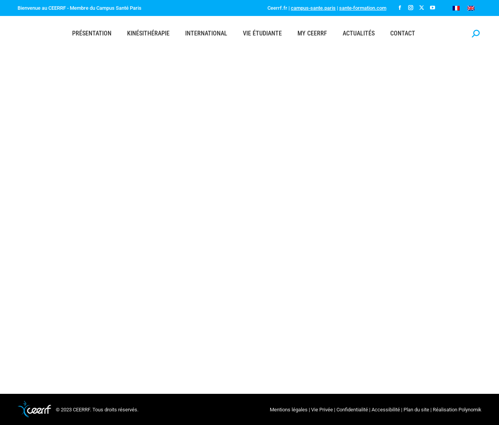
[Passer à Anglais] (471, 8)
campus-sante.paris (313, 8)
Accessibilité (386, 410)
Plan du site (416, 410)
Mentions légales (289, 410)
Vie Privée (322, 410)
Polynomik (469, 410)
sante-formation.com (362, 8)
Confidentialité (352, 410)
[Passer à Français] (456, 8)
